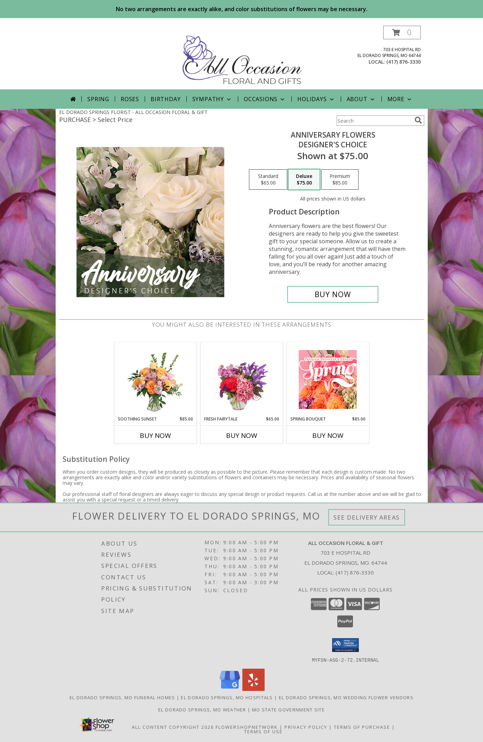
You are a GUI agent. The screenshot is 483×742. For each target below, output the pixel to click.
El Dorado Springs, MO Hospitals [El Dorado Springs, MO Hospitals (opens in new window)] (227, 697)
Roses (130, 99)
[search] (418, 120)
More (400, 99)
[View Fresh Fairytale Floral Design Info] (241, 379)
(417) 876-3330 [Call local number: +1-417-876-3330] (403, 61)
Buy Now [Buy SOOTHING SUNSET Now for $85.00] (155, 435)
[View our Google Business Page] (230, 688)
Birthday (165, 99)
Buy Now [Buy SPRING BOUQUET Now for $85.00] (328, 435)
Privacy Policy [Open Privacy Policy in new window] (305, 727)
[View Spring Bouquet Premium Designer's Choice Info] (328, 379)
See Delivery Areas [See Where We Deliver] (366, 517)
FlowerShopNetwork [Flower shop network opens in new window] (247, 727)
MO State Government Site (288, 709)
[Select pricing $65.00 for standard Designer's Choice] (268, 180)
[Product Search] (374, 120)
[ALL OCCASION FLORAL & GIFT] (242, 57)
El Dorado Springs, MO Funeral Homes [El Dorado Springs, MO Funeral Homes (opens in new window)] (122, 697)
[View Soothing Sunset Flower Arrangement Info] (155, 379)
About (361, 99)
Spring (98, 99)
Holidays (316, 99)
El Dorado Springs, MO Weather (202, 709)
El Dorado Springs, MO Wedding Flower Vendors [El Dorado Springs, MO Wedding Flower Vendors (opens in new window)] (346, 697)
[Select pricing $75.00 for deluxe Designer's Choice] (304, 180)
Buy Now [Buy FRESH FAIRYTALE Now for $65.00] (241, 435)
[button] (402, 32)
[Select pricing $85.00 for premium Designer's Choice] (340, 180)
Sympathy (212, 99)
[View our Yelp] (253, 688)
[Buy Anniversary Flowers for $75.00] (333, 294)
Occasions (265, 99)
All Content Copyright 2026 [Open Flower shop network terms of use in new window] (173, 727)
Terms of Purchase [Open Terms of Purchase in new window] (362, 727)
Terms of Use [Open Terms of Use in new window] (263, 731)
